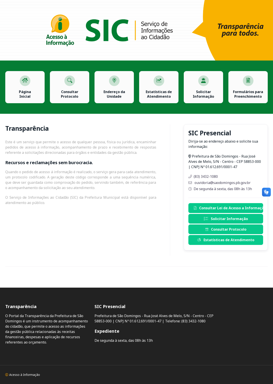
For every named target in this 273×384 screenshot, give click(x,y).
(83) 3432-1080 (203, 176)
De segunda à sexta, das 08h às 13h (220, 188)
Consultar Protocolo (225, 229)
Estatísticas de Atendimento (225, 239)
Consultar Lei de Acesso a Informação (228, 208)
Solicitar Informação (226, 218)
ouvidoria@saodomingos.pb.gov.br (219, 182)
